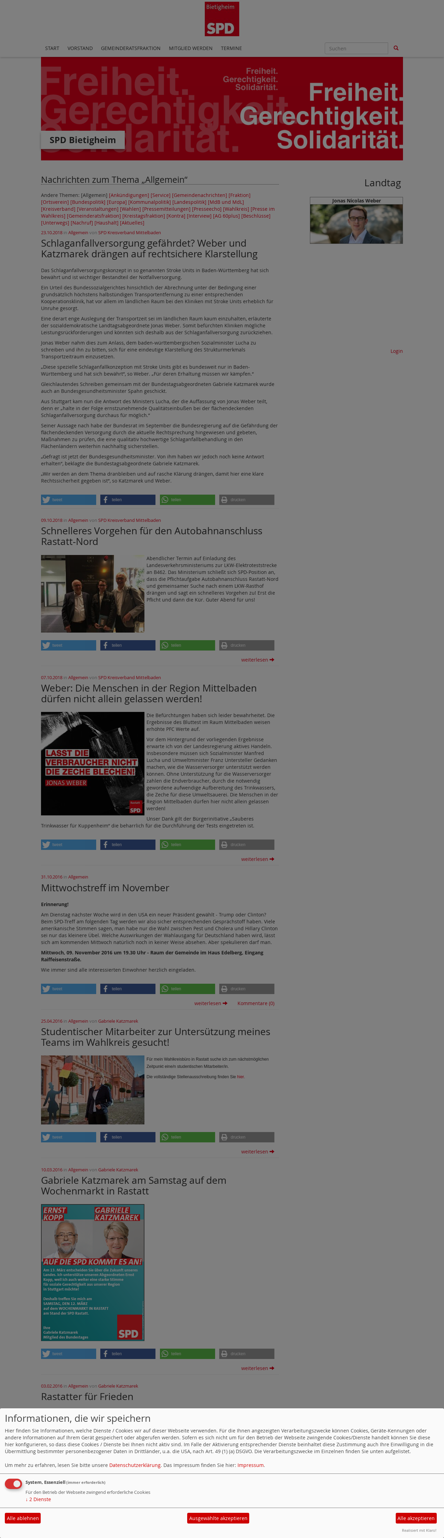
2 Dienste (38, 1499)
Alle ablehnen (23, 1518)
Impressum (251, 1465)
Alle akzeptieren (416, 1518)
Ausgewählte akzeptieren (218, 1518)
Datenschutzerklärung (135, 1465)
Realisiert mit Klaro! (419, 1530)
